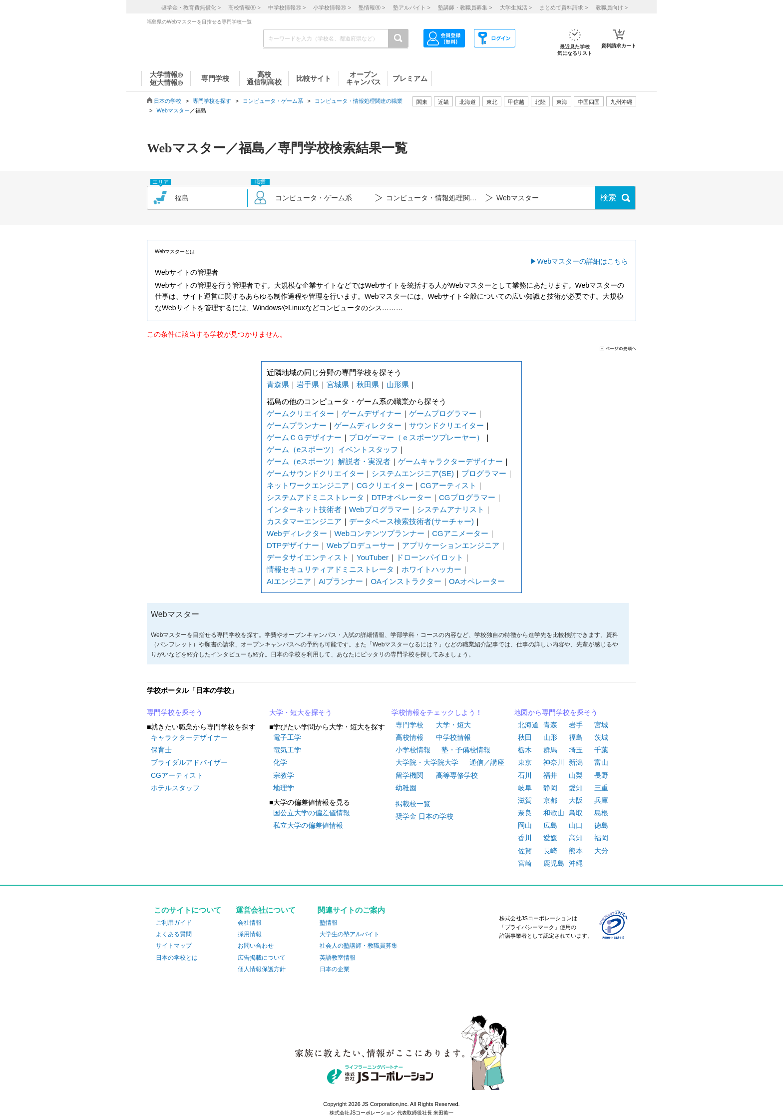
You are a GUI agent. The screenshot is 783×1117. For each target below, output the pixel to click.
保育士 (161, 750)
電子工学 (287, 737)
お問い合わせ (256, 945)
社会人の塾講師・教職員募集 (358, 945)
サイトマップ (174, 945)
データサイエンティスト (308, 557)
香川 (525, 838)
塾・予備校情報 (465, 750)
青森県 (278, 384)
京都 (550, 800)
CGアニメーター (460, 533)
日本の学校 (167, 101)
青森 (550, 725)
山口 (576, 825)
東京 (525, 762)
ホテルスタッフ (175, 788)
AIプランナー (341, 581)
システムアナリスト (450, 509)
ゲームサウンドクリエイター (315, 473)
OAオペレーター (477, 581)
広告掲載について (262, 957)
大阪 (576, 800)
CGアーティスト (448, 485)
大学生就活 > (516, 7)
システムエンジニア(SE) (413, 473)
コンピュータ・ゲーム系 (273, 101)
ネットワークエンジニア (308, 485)
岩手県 (308, 384)
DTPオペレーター (401, 497)
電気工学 (287, 750)
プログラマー (483, 473)
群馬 (550, 750)
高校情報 (409, 737)
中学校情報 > (287, 7)
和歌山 (553, 813)
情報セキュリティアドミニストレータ (330, 569)
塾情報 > (372, 7)
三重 (601, 788)
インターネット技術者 (304, 509)
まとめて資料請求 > (563, 7)
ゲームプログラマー (442, 413)
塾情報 (329, 922)
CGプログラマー (467, 497)
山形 (550, 737)
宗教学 (283, 775)
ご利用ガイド (174, 922)
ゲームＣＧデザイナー (304, 437)
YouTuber (373, 557)
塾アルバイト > (411, 7)
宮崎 (525, 863)
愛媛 (550, 838)
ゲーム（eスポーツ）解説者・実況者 (329, 461)
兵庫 (601, 800)
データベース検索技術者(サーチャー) (411, 521)
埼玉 (576, 750)
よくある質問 (174, 934)
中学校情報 (453, 737)
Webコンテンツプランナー (380, 533)
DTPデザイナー (293, 545)
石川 (525, 775)
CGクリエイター (385, 485)
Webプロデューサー (360, 545)
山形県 (398, 384)
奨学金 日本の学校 (424, 816)
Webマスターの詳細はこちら (582, 261)
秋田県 (368, 384)
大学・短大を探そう (300, 712)
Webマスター (173, 110)
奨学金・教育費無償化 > (191, 7)
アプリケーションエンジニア (450, 545)
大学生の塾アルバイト (350, 934)
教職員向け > (612, 7)
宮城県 (338, 384)
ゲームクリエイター (300, 413)
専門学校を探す (212, 101)
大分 (601, 851)
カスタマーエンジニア (304, 521)
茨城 (601, 737)
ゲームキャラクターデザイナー (450, 461)
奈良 (525, 813)
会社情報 (250, 922)
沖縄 (576, 863)
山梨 (576, 775)
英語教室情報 (338, 957)
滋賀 (525, 800)
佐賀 (525, 851)
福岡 (601, 838)
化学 (280, 762)
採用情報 (250, 934)
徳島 (601, 825)
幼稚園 (405, 788)
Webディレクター (297, 533)
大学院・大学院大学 (426, 762)
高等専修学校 (457, 775)
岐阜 (525, 788)
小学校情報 (412, 750)
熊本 (576, 851)
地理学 (283, 788)
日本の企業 (335, 969)
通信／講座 (486, 762)
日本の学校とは (177, 957)
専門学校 (409, 725)
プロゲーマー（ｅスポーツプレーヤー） (416, 437)
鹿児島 (553, 863)
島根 (601, 813)
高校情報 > (244, 7)
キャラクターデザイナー (189, 737)
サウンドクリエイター (446, 425)
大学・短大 (453, 725)
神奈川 (553, 762)
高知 (576, 838)
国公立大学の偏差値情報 (311, 813)
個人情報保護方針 (262, 969)
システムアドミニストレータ (315, 497)
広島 (550, 825)
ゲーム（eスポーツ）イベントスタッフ (332, 449)
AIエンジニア (289, 581)
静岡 (550, 788)
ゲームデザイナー (371, 413)
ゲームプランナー (297, 425)
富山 (601, 762)
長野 (601, 775)
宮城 (601, 725)
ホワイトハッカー (431, 569)
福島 (576, 737)
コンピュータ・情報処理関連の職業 (358, 101)
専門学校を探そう (175, 712)
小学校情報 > (332, 7)
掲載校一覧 (412, 804)
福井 (550, 775)
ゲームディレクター (367, 425)
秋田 (525, 737)
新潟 (576, 762)
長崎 (550, 851)
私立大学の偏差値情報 (308, 825)
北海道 (467, 102)
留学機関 (409, 775)
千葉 (601, 750)
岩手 (576, 725)
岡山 (525, 825)
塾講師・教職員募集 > (465, 7)
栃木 (525, 750)
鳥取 (576, 813)
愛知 (576, 788)
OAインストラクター (406, 581)
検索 (608, 197)
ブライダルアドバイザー (189, 762)
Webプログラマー (379, 509)
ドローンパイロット (429, 557)
